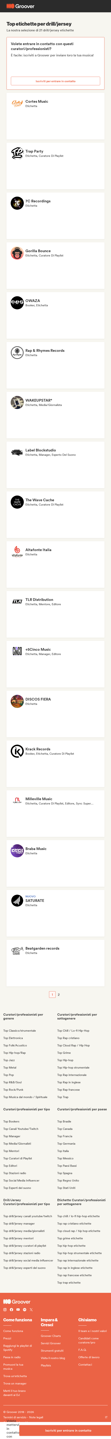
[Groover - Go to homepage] (55, 1302)
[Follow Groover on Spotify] (24, 1310)
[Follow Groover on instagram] (5, 1310)
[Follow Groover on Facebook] (11, 1310)
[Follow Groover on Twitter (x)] (31, 1310)
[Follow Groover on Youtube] (18, 1310)
